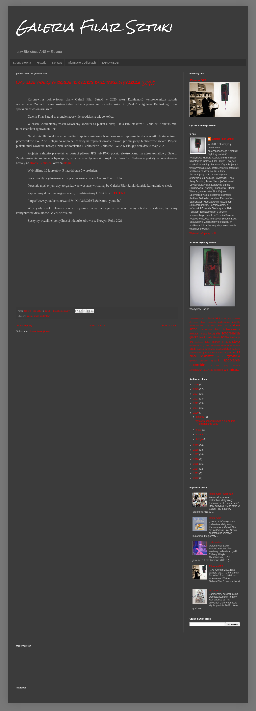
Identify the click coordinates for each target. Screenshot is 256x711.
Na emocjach (216, 590)
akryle (202, 322)
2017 (196, 454)
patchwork (210, 349)
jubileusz (199, 342)
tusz (206, 370)
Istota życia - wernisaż (221, 494)
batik (226, 325)
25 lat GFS (226, 319)
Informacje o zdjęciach (82, 62)
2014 (196, 468)
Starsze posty (169, 325)
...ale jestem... (216, 542)
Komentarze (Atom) (39, 331)
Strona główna (22, 62)
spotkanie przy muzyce (225, 365)
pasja (192, 348)
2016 (196, 459)
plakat (29, 316)
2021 (196, 408)
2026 (196, 384)
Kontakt (57, 62)
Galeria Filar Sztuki (94, 27)
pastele (200, 349)
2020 (196, 412)
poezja (213, 352)
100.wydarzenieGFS (198, 319)
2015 (196, 464)
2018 (196, 449)
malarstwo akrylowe (199, 345)
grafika (193, 337)
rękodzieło (233, 356)
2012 (196, 478)
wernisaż (231, 369)
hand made (205, 337)
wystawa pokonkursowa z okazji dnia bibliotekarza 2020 (85, 82)
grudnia (200, 416)
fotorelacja (231, 333)
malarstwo (231, 341)
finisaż (203, 333)
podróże (236, 349)
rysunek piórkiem (198, 360)
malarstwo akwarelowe (221, 345)
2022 (196, 403)
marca (200, 434)
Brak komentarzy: (62, 311)
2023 (196, 398)
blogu (67, 163)
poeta (206, 352)
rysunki (215, 360)
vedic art (212, 370)
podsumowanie (196, 353)
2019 (196, 445)
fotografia (214, 333)
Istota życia (215, 518)
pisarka (219, 349)
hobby (225, 337)
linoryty (216, 341)
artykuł (219, 326)
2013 (196, 473)
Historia (41, 62)
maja (199, 429)
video (220, 369)
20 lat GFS (214, 318)
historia (216, 337)
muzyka (236, 345)
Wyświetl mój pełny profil (202, 233)
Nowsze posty (24, 325)
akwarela (211, 322)
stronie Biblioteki (41, 163)
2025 (196, 389)
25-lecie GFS (197, 80)
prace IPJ (233, 352)
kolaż (207, 342)
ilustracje (235, 337)
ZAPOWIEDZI (110, 62)
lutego (199, 439)
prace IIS (221, 352)
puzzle (220, 356)
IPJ (191, 341)
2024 (196, 393)
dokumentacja (206, 329)
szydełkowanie (196, 370)
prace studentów (42, 316)
